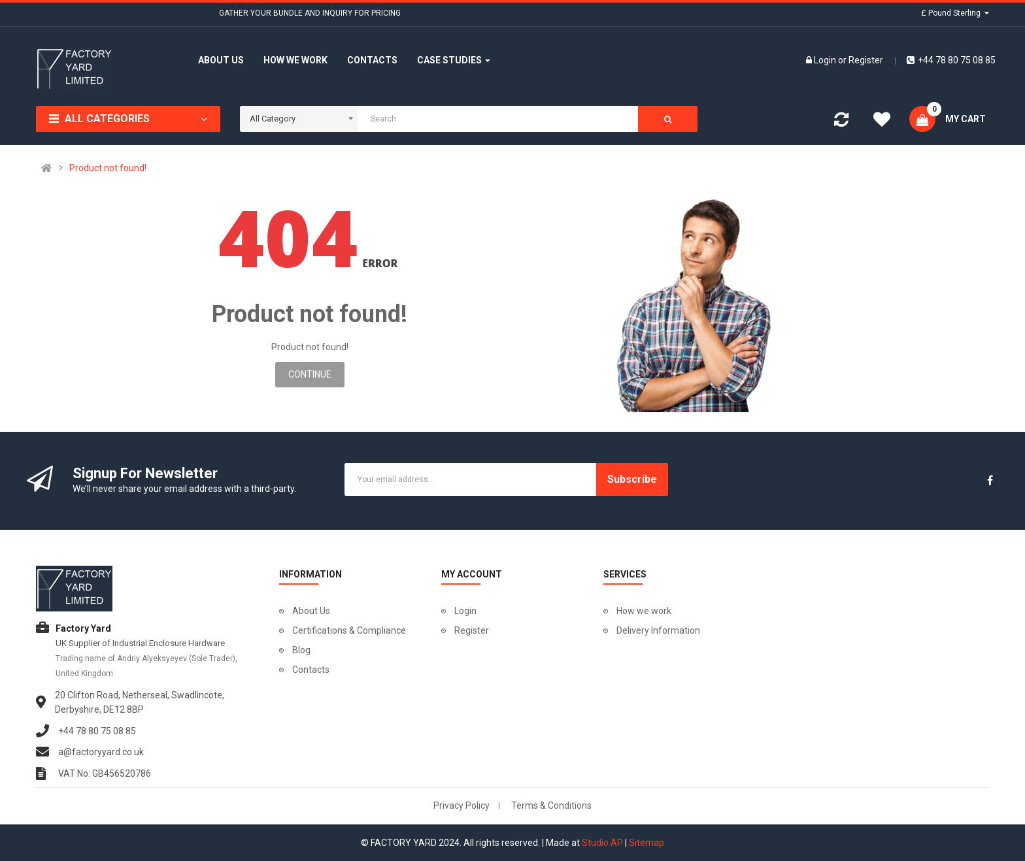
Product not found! (107, 167)
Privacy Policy (461, 805)
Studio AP (602, 842)
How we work (643, 611)
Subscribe (632, 479)
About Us (311, 611)
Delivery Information (658, 630)
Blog (301, 650)
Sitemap (646, 842)
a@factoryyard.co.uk (101, 752)
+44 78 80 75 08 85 (951, 60)
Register (866, 60)
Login (826, 60)
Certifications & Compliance (349, 630)
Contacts (310, 669)
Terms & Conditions (551, 805)
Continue (309, 374)
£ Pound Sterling (955, 13)
